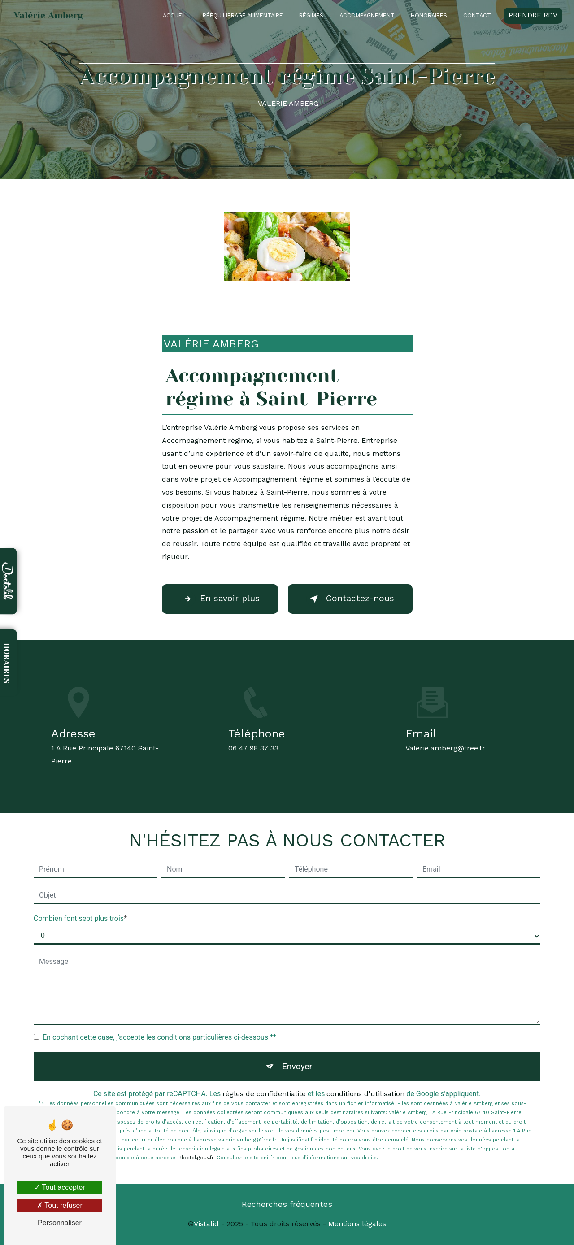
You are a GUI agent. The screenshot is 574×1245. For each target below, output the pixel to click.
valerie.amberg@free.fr (445, 740)
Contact (477, 15)
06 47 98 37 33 (253, 756)
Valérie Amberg (48, 15)
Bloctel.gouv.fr (195, 1158)
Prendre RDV (533, 15)
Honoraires (429, 15)
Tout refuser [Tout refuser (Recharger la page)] (60, 1205)
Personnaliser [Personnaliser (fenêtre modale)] (60, 1223)
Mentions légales (357, 1223)
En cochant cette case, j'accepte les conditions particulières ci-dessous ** (159, 1037)
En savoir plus (220, 599)
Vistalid (206, 1223)
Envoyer (297, 1066)
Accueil (175, 15)
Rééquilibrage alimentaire (243, 15)
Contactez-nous (350, 599)
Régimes (311, 15)
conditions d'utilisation (365, 1093)
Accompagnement (367, 15)
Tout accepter (59, 1187)
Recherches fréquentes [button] (287, 1204)
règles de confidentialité (264, 1093)
